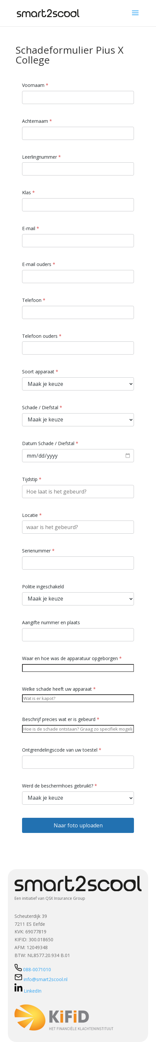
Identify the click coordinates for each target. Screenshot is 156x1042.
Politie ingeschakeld (43, 586)
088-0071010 (32, 969)
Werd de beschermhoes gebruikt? (59, 786)
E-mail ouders (38, 264)
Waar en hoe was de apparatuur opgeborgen (72, 658)
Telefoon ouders (42, 336)
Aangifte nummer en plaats (51, 622)
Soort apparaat (40, 371)
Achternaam (37, 121)
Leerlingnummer (41, 157)
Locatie (32, 515)
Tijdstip (31, 479)
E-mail (30, 228)
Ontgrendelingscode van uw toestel (61, 750)
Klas (28, 192)
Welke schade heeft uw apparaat (59, 689)
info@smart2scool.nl (40, 979)
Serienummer (38, 551)
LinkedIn (27, 991)
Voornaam (35, 85)
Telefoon (33, 300)
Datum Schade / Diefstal (50, 443)
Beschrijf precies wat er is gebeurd (60, 719)
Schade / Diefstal (42, 407)
